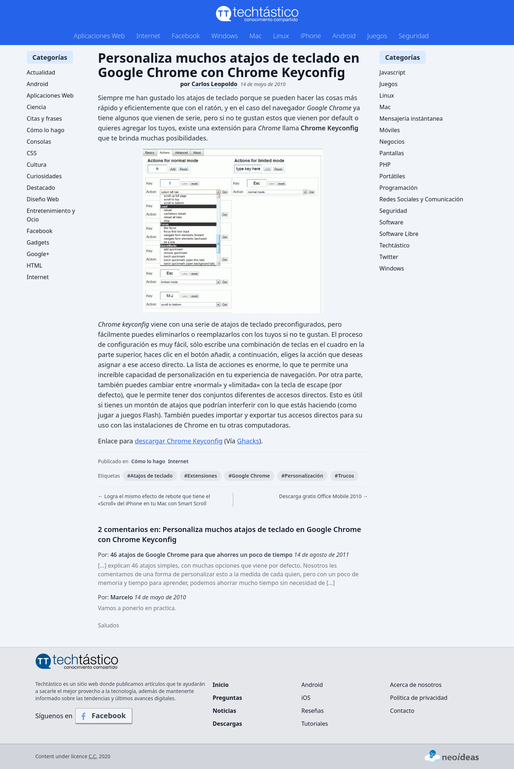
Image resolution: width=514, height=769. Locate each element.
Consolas (39, 142)
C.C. (93, 756)
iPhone (311, 35)
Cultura (36, 165)
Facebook (186, 35)
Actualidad (41, 72)
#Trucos (344, 475)
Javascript (392, 72)
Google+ (38, 254)
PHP (385, 165)
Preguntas (227, 698)
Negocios (392, 142)
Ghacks (248, 441)
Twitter (388, 257)
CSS (32, 153)
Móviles (389, 130)
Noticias (224, 711)
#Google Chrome (249, 475)
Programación (398, 188)
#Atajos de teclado (150, 475)
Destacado (41, 188)
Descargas (227, 724)
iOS (305, 698)
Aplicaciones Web (99, 35)
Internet (148, 35)
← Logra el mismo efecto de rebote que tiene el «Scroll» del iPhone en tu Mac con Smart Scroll (154, 500)
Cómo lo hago (148, 461)
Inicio (221, 685)
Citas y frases (44, 118)
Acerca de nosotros (416, 685)
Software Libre (398, 234)
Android (344, 35)
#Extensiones (200, 475)
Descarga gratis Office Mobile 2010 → (323, 496)
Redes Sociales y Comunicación (421, 199)
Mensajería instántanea (411, 118)
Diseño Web (43, 199)
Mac (255, 35)
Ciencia (36, 107)
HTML (34, 265)
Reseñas (312, 711)
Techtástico (394, 245)
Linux (281, 35)
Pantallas (391, 153)
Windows (224, 35)
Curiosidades (44, 176)
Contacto (402, 711)
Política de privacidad (419, 698)
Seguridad (413, 35)
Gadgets (38, 242)
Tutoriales (314, 724)
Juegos (377, 35)
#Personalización (302, 475)
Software (391, 222)
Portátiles (392, 176)
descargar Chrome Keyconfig (178, 441)
